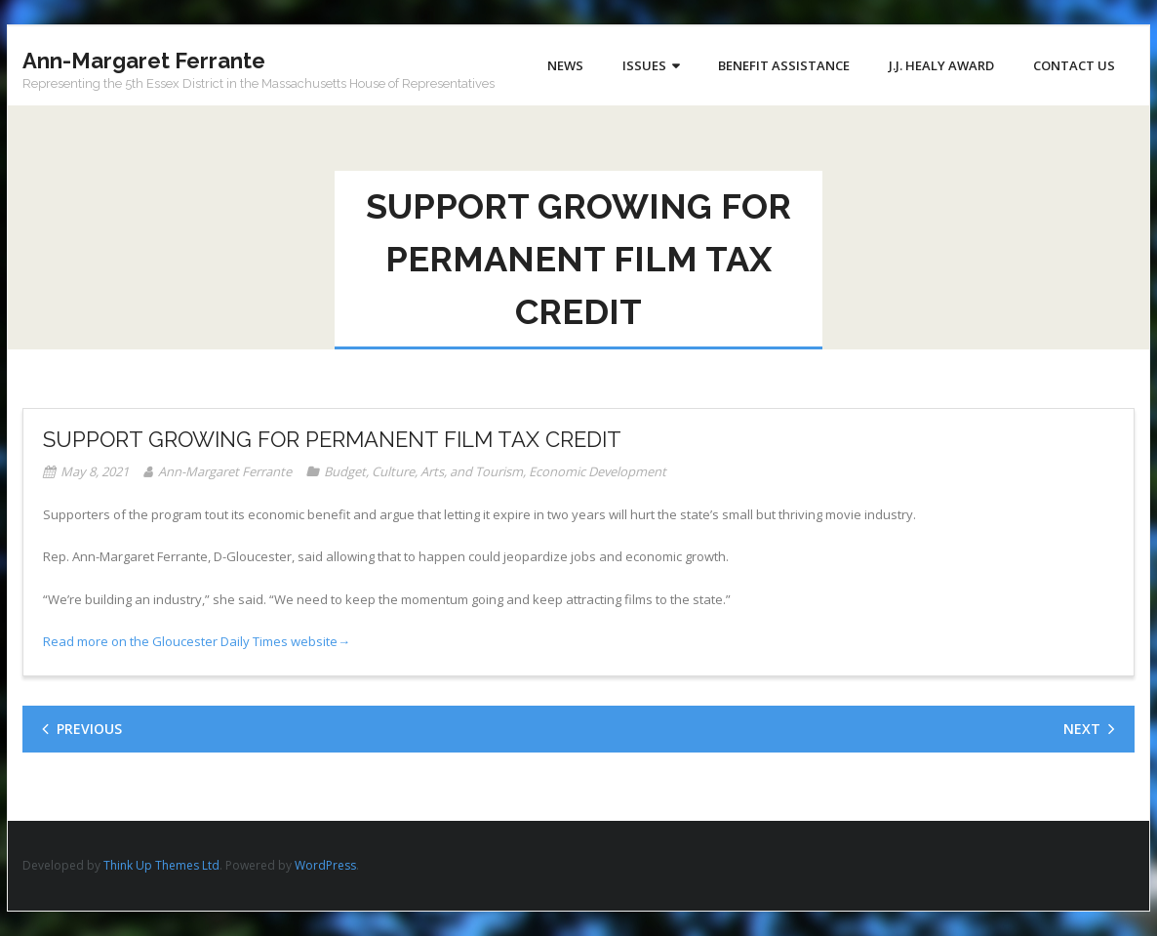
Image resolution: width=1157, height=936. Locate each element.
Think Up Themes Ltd (161, 865)
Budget (345, 471)
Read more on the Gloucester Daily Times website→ (196, 641)
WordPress (325, 865)
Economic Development (597, 471)
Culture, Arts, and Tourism (447, 471)
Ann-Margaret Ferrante (225, 471)
